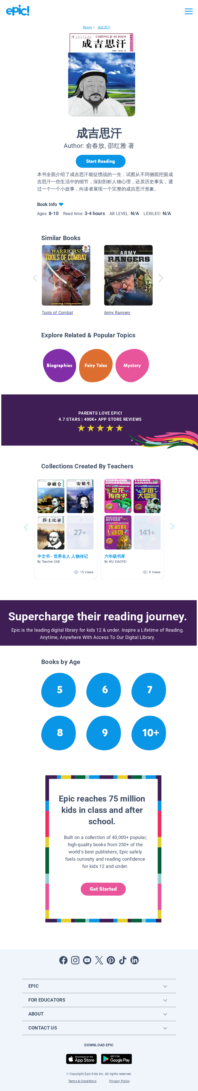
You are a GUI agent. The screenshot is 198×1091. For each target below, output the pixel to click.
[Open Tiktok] (123, 960)
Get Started (103, 889)
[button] (65, 527)
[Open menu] (189, 11)
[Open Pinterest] (111, 960)
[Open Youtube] (87, 960)
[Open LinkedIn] (134, 960)
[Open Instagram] (75, 960)
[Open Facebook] (63, 960)
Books (87, 27)
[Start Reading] (101, 161)
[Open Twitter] (99, 960)
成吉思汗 (104, 27)
